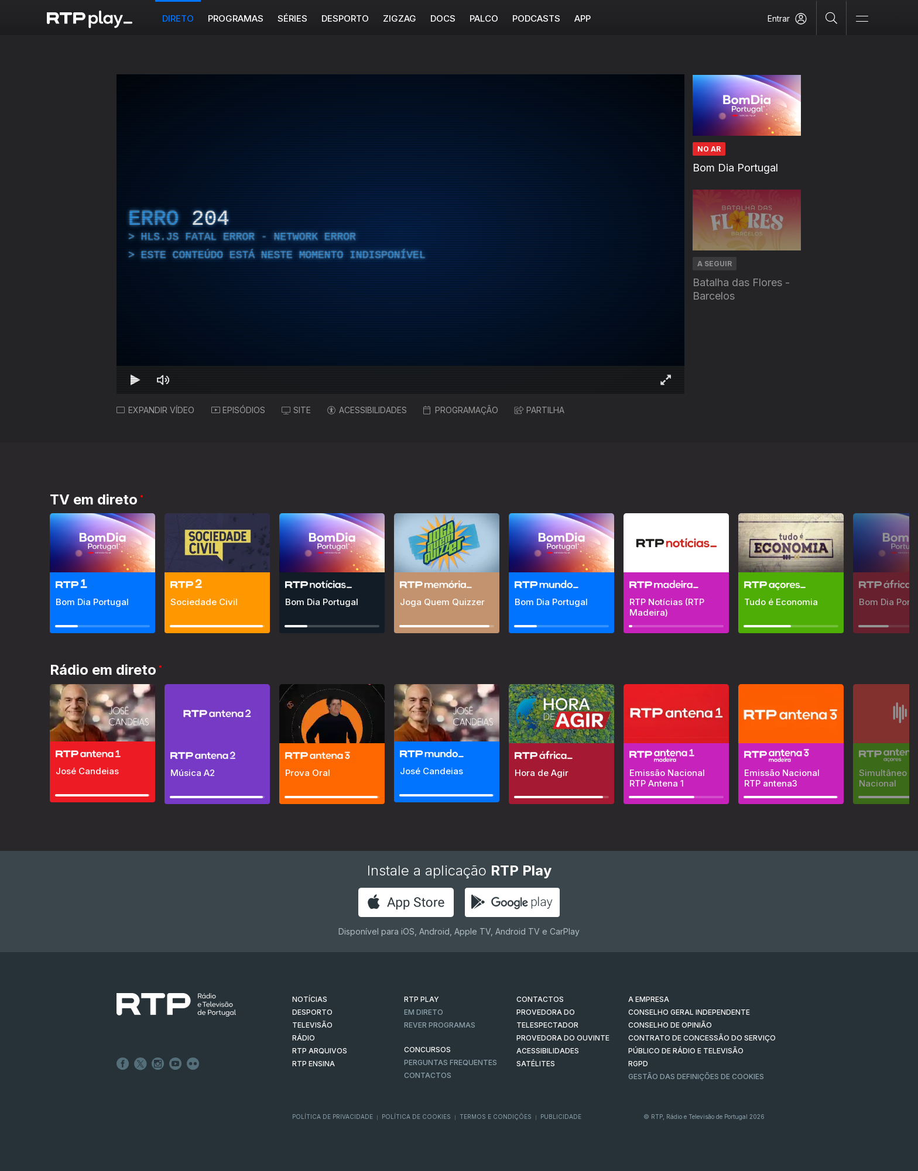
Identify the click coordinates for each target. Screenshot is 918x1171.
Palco (484, 18)
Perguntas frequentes (450, 1062)
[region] (400, 234)
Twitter (140, 1063)
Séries (292, 18)
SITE (296, 410)
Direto (178, 18)
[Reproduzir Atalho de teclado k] (135, 380)
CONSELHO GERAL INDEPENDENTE (689, 1012)
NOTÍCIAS (309, 999)
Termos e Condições (496, 1116)
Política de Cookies (416, 1116)
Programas (235, 18)
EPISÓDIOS (238, 410)
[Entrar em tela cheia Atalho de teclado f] (666, 380)
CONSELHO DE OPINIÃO (670, 1025)
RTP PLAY (421, 999)
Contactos (427, 1075)
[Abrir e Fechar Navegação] (862, 19)
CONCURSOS (427, 1049)
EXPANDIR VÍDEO (155, 410)
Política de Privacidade (332, 1116)
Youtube (175, 1063)
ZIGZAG (399, 18)
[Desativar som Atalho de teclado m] (163, 380)
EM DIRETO (423, 1012)
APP (582, 18)
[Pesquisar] (832, 17)
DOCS (442, 18)
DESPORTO (312, 1012)
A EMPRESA (648, 999)
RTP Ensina (313, 1063)
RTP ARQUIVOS (319, 1050)
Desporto (345, 18)
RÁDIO (303, 1037)
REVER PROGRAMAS (439, 1025)
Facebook (123, 1063)
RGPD (638, 1063)
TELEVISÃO (312, 1025)
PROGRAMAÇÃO (460, 410)
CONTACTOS (540, 999)
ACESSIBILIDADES (367, 410)
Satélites (535, 1063)
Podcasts (536, 18)
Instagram (158, 1063)
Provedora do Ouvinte (562, 1037)
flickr (193, 1063)
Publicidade (560, 1116)
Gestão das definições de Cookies (696, 1076)
